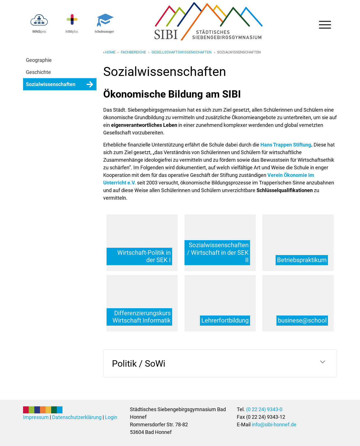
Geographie (39, 60)
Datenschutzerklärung (77, 417)
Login (111, 417)
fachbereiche (133, 52)
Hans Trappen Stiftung (285, 145)
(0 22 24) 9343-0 (264, 409)
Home (110, 52)
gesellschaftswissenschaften (182, 52)
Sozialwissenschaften (50, 84)
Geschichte (38, 72)
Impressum (36, 417)
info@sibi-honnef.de (274, 424)
